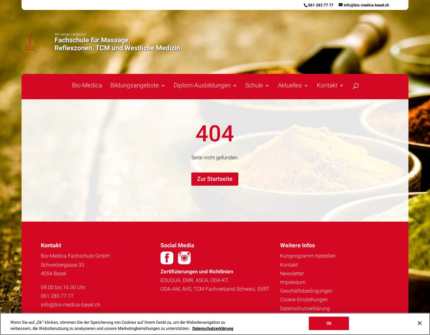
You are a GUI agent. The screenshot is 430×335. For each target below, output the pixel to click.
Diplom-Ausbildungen (202, 86)
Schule (254, 86)
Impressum (293, 282)
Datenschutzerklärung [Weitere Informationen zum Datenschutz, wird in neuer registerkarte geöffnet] (212, 328)
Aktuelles (290, 86)
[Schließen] (420, 323)
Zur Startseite (215, 178)
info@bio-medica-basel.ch (70, 305)
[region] (215, 324)
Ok (329, 323)
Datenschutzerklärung (305, 308)
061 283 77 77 (321, 5)
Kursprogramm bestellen (308, 256)
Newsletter (292, 273)
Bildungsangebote (134, 86)
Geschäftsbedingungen (306, 291)
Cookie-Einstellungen (304, 299)
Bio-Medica (87, 86)
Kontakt (327, 86)
